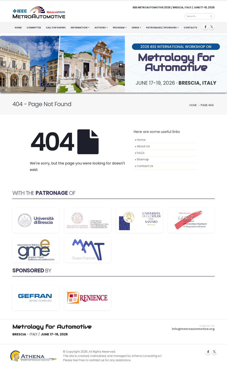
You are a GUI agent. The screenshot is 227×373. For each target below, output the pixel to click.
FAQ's (140, 153)
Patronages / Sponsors (161, 27)
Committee (34, 27)
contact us (96, 360)
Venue (135, 27)
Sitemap (143, 159)
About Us (143, 146)
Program (118, 27)
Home (18, 27)
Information (79, 27)
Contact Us (145, 166)
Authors (100, 27)
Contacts (190, 27)
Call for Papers (56, 27)
